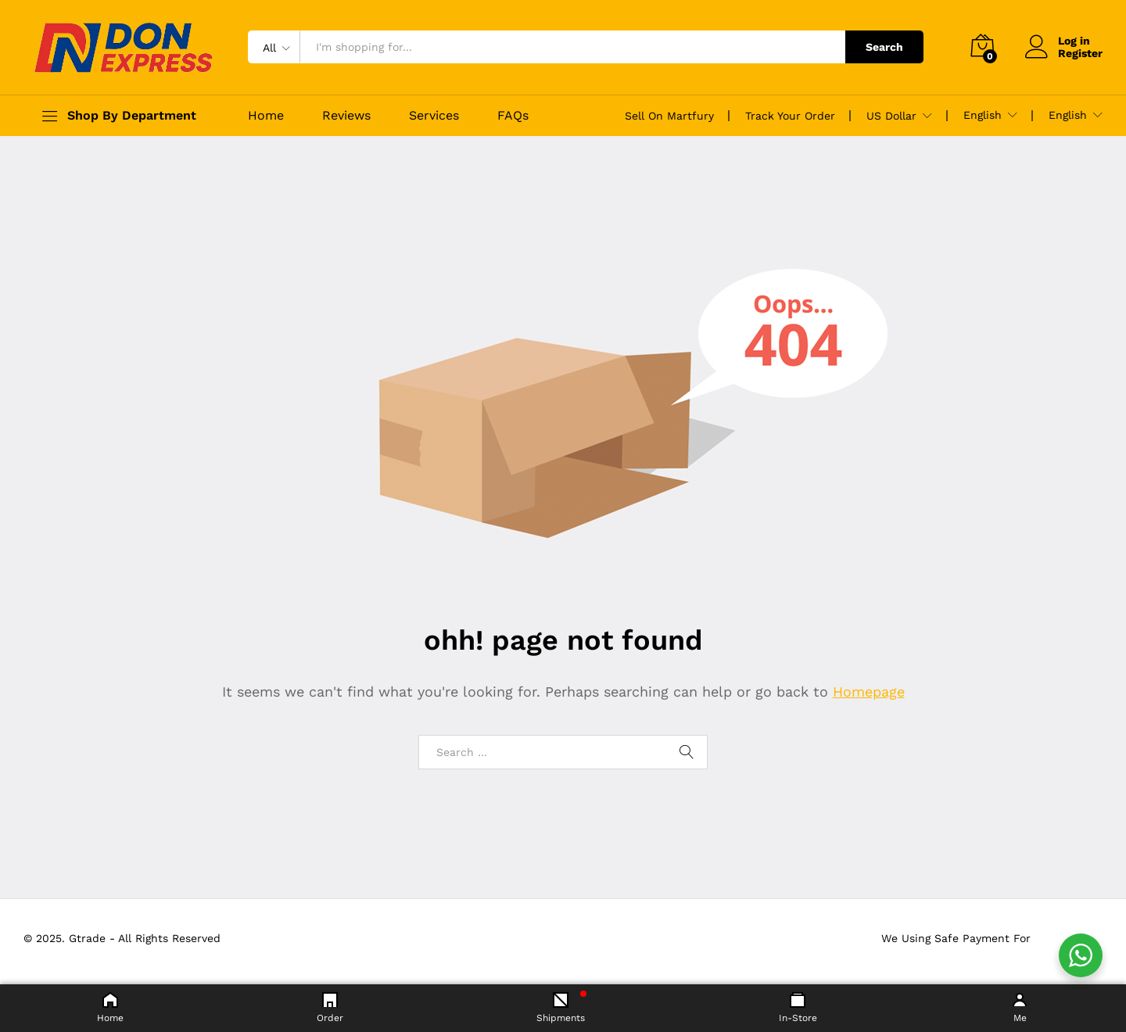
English (982, 114)
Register (1080, 53)
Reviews (346, 115)
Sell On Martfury (669, 115)
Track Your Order (790, 115)
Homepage (869, 691)
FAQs (513, 115)
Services (434, 115)
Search (884, 47)
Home (266, 115)
